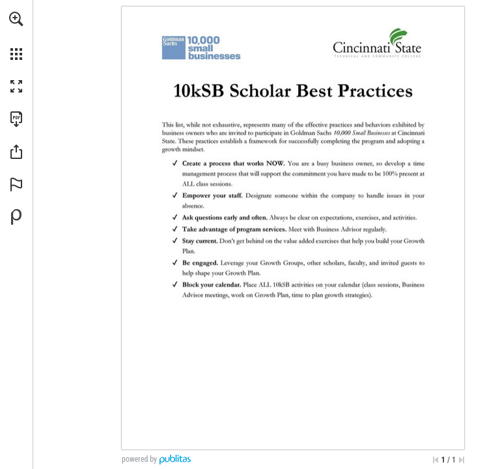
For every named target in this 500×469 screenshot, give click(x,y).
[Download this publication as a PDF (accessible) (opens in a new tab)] (16, 119)
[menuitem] (16, 35)
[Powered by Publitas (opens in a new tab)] (16, 217)
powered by (139, 459)
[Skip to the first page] (435, 460)
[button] (16, 19)
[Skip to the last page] (461, 460)
